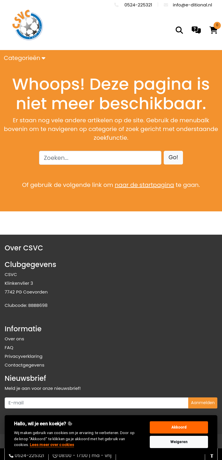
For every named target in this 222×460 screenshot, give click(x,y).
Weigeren (179, 442)
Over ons (14, 339)
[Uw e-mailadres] (96, 402)
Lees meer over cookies (52, 444)
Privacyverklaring (24, 356)
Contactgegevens (24, 365)
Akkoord (179, 427)
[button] (173, 157)
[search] (179, 30)
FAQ (9, 347)
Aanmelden (203, 403)
